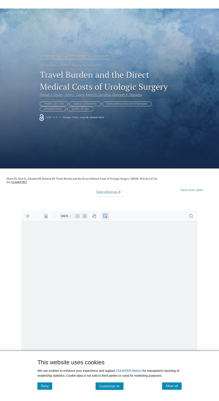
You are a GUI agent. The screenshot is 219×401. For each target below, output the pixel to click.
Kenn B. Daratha (98, 95)
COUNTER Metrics (129, 370)
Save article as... (108, 191)
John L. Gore (74, 95)
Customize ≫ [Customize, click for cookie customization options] (111, 386)
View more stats (191, 190)
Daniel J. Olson (51, 95)
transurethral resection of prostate (127, 103)
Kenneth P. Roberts (127, 95)
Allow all (174, 386)
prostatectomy (53, 109)
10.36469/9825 (19, 182)
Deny (46, 386)
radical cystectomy (85, 103)
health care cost (54, 103)
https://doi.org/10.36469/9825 (83, 117)
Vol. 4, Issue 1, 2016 (53, 65)
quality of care (80, 109)
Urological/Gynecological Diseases (74, 56)
